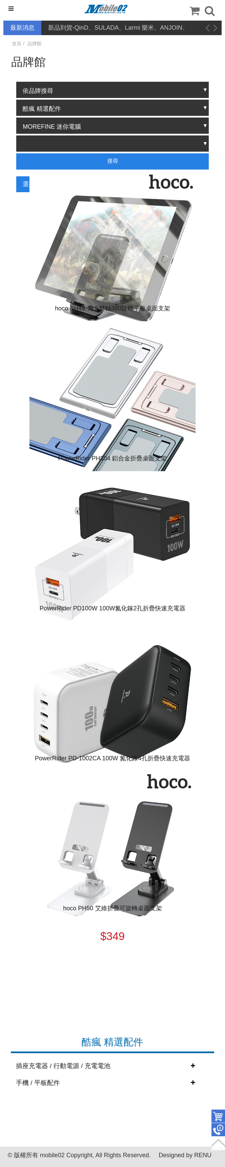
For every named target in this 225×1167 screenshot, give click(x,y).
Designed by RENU (185, 1155)
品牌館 (34, 43)
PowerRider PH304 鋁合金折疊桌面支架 (112, 458)
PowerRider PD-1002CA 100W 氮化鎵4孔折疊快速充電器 (112, 758)
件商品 (218, 1116)
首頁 (16, 43)
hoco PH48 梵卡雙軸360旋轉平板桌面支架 (112, 308)
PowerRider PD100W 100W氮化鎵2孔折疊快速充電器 (112, 608)
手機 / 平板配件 (38, 1082)
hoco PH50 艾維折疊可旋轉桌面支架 (112, 908)
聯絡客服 (218, 1130)
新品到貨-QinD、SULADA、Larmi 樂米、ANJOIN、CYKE (118, 28)
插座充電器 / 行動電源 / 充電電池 (63, 1065)
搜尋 (112, 161)
